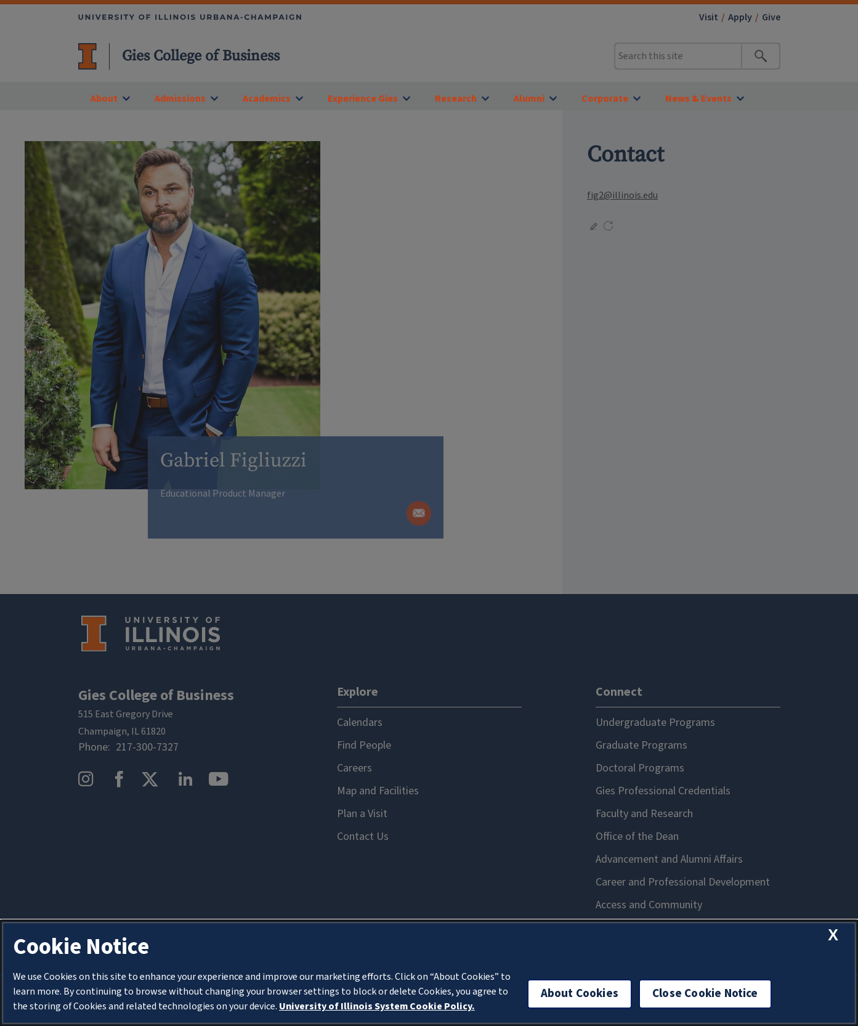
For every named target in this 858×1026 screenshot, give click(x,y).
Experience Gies (363, 98)
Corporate (604, 98)
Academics (267, 98)
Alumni (529, 98)
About (104, 98)
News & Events (698, 98)
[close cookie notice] (833, 935)
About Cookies (579, 993)
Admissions (180, 98)
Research (456, 98)
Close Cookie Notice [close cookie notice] (705, 993)
